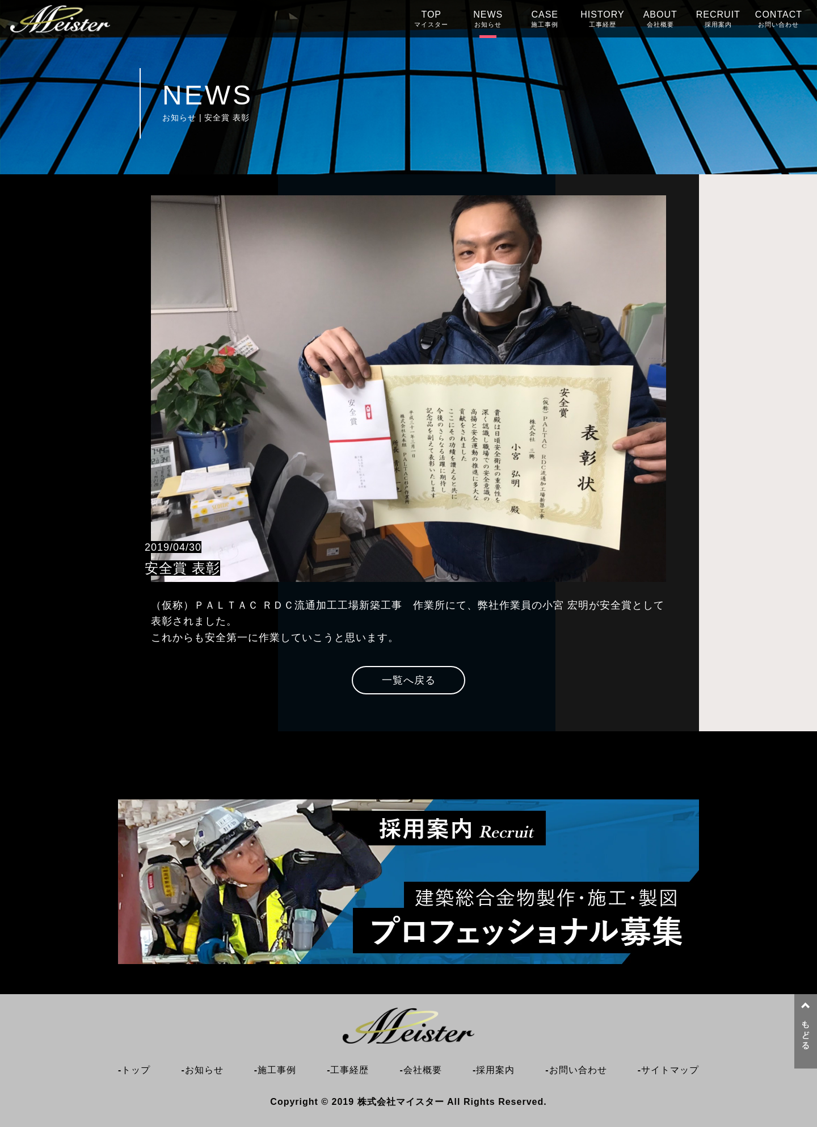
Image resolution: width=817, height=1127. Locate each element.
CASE (544, 19)
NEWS (488, 19)
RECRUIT (718, 19)
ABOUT (660, 19)
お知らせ (204, 1070)
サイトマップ (670, 1070)
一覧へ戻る (409, 680)
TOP (431, 19)
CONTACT (778, 19)
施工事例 (277, 1070)
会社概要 (422, 1070)
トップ (135, 1070)
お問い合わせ (578, 1070)
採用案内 (495, 1070)
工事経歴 (349, 1070)
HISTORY (602, 19)
